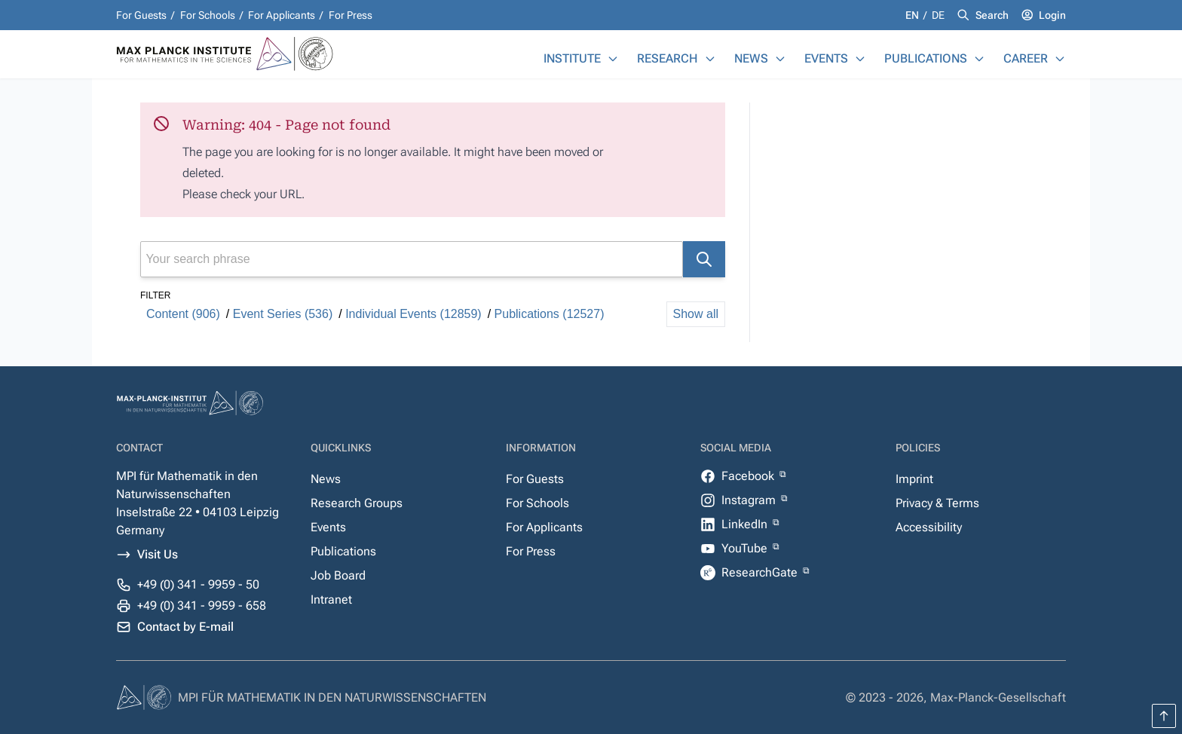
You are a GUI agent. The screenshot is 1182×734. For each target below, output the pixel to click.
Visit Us (157, 554)
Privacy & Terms (937, 503)
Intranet (331, 599)
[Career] (1060, 59)
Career (1025, 58)
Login (1052, 15)
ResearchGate (761, 572)
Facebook (749, 476)
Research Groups (357, 503)
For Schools (207, 15)
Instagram (750, 500)
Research (667, 58)
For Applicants (281, 15)
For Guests (141, 15)
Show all (695, 313)
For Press (350, 15)
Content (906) (183, 313)
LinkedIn (745, 524)
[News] (780, 59)
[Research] (710, 59)
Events (826, 58)
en (913, 15)
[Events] (860, 59)
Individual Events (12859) (413, 313)
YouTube (745, 548)
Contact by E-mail (185, 626)
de (938, 15)
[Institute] (613, 59)
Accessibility (929, 527)
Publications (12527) (550, 313)
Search (992, 15)
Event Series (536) (283, 313)
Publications (925, 58)
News (751, 58)
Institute (572, 58)
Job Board (338, 575)
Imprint (914, 479)
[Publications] (979, 59)
